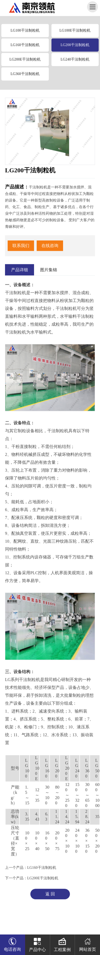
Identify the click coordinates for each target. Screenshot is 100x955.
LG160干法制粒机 (25, 47)
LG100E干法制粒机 (75, 32)
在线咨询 (49, 247)
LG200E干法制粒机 (25, 61)
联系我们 (20, 247)
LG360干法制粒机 (25, 76)
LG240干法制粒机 (74, 61)
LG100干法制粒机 (25, 32)
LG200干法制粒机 (74, 47)
